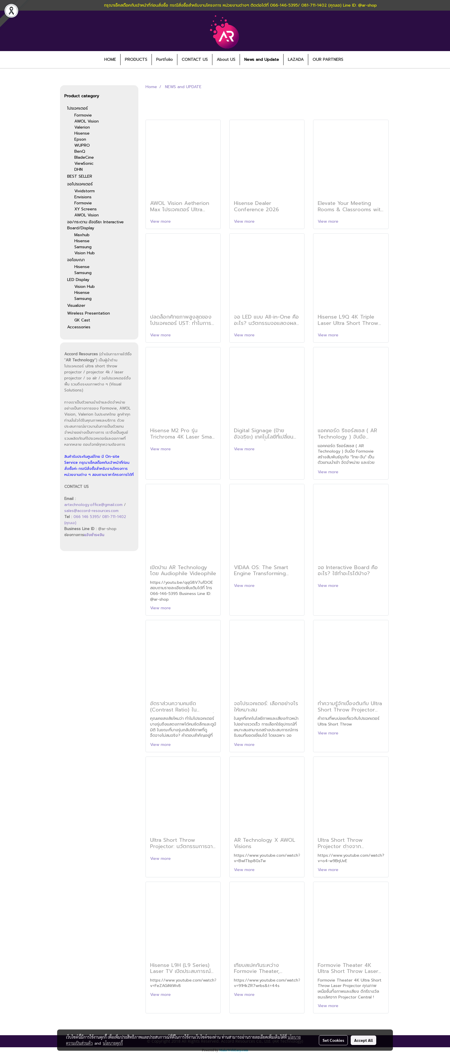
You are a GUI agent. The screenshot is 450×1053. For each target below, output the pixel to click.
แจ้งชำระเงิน (94, 535)
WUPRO (82, 145)
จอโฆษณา (76, 260)
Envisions (83, 197)
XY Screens (85, 209)
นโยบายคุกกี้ (113, 1043)
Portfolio (164, 60)
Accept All (363, 1040)
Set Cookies (333, 1040)
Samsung (83, 247)
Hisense (82, 133)
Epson (80, 139)
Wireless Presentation (88, 313)
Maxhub (82, 235)
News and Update (261, 60)
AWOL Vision (86, 121)
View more (161, 221)
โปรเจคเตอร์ (77, 108)
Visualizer (76, 305)
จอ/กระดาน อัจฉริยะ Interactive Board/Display (95, 225)
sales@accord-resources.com (91, 510)
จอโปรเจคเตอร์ (80, 184)
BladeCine (84, 157)
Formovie (83, 115)
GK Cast (82, 320)
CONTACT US (195, 60)
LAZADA (296, 60)
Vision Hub (84, 253)
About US (226, 60)
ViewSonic (84, 163)
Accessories (78, 327)
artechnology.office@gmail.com (93, 504)
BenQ (79, 151)
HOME (110, 60)
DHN (78, 169)
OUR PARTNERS (328, 60)
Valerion (82, 127)
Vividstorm (84, 191)
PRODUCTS (136, 60)
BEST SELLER (79, 176)
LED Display (78, 280)
